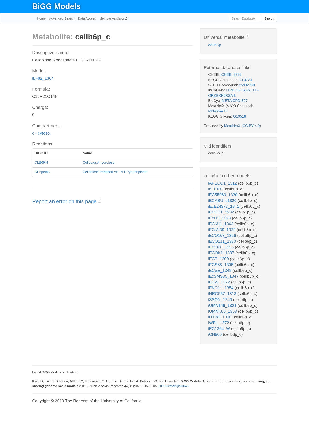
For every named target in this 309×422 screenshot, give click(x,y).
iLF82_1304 (43, 78)
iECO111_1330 (222, 241)
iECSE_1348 (220, 270)
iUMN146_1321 (223, 305)
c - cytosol (41, 133)
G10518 (239, 116)
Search (269, 18)
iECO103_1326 (222, 235)
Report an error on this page (65, 201)
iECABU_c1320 (223, 200)
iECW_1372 (219, 282)
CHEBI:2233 (231, 75)
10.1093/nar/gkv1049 (173, 386)
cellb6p (214, 45)
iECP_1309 (219, 259)
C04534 (245, 80)
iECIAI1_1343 (221, 224)
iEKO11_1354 (221, 288)
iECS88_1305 (221, 264)
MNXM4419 (217, 111)
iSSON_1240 (220, 299)
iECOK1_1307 (221, 253)
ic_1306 (216, 189)
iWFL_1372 (219, 323)
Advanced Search (61, 18)
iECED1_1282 (221, 212)
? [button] (99, 200)
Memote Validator (112, 18)
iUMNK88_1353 (223, 311)
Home (41, 18)
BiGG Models (56, 6)
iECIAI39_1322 (222, 229)
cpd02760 (247, 85)
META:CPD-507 (235, 101)
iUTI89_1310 (220, 317)
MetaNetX (232, 126)
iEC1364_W (219, 328)
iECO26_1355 (221, 247)
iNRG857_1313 (222, 293)
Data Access (87, 18)
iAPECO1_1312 (223, 183)
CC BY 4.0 (251, 126)
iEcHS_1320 (220, 218)
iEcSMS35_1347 (224, 276)
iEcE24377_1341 (224, 206)
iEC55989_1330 (223, 194)
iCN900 (215, 334)
